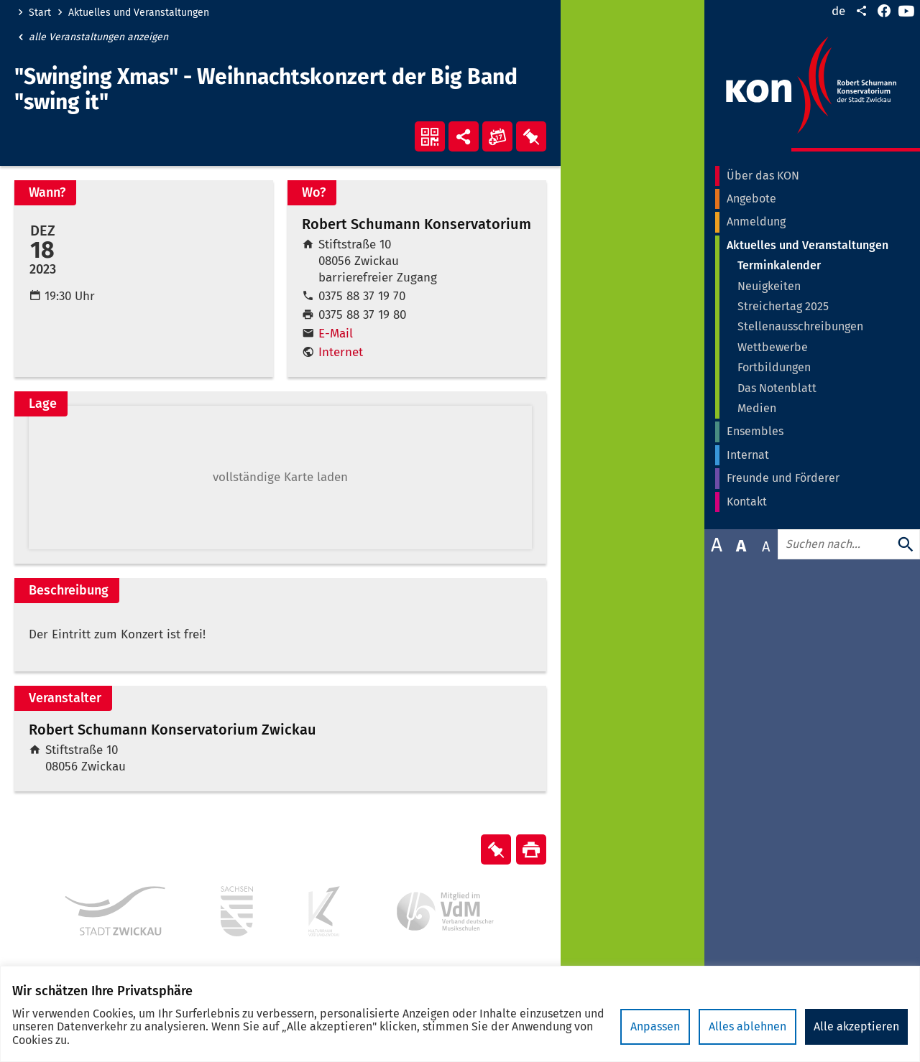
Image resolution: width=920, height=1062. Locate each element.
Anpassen (655, 1026)
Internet (340, 352)
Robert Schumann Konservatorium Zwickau (172, 730)
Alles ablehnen (747, 1026)
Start (40, 13)
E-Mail (335, 333)
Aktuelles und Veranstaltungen (138, 13)
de (838, 11)
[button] (280, 477)
